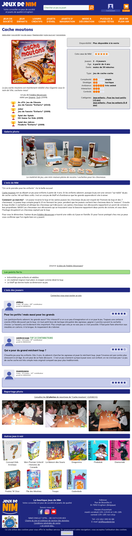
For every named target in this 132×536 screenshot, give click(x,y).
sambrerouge (23, 338)
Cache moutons (9, 192)
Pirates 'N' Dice (12, 481)
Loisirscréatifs (37, 20)
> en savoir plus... (47, 525)
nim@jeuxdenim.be (106, 521)
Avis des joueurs (30, 35)
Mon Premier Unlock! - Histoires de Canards (34, 454)
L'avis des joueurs (15, 290)
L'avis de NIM (18, 35)
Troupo (55, 481)
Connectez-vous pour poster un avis (66, 295)
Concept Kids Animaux (12, 453)
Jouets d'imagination (67, 20)
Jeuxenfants (22, 20)
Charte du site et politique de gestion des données (47, 520)
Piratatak (98, 451)
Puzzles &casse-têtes (106, 20)
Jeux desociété (8, 20)
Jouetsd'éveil (51, 20)
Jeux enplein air (123, 20)
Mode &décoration (86, 20)
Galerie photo (7, 35)
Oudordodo (77, 481)
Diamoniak (120, 451)
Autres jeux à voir (58, 35)
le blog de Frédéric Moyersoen (69, 265)
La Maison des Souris (55, 451)
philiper (20, 302)
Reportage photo (44, 35)
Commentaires (71, 35)
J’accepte (67, 533)
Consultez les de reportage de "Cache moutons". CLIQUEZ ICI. (66, 397)
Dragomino (77, 451)
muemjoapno (22, 371)
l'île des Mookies (34, 481)
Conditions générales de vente (47, 523)
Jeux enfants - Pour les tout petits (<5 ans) (107, 99)
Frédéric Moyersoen (38, 95)
